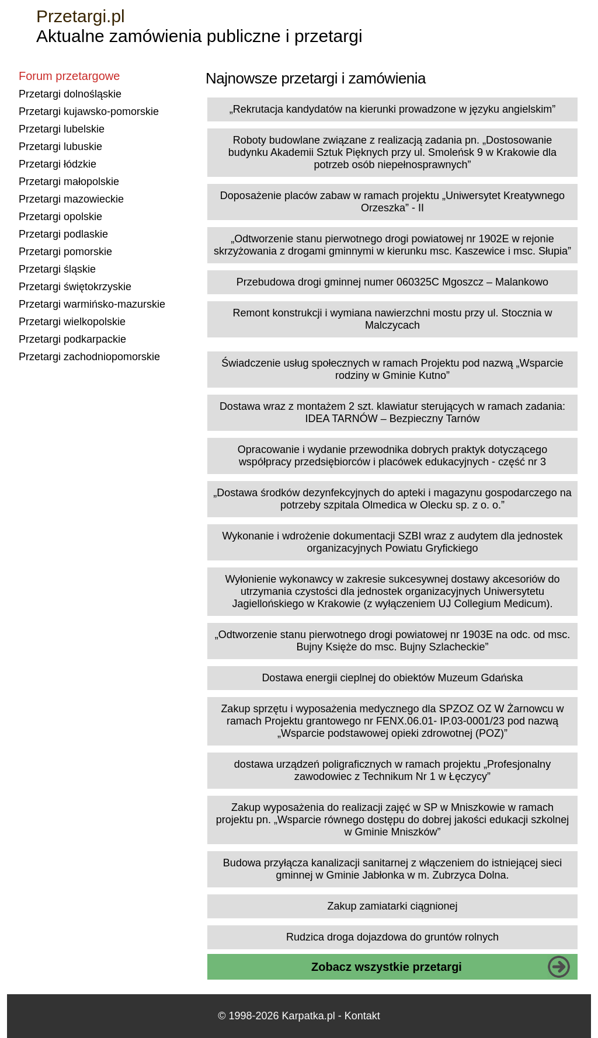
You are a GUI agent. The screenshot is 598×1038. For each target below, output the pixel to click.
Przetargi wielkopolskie (72, 322)
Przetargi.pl (80, 16)
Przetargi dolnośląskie (70, 94)
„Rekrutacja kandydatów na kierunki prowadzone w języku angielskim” (392, 109)
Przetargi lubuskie (60, 146)
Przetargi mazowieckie (71, 199)
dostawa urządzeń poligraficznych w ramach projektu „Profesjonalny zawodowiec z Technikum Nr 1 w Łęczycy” (392, 770)
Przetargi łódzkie (57, 164)
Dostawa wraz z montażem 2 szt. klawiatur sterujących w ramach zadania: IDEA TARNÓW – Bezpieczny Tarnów (392, 412)
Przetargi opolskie (60, 216)
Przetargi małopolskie (69, 181)
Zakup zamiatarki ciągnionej (392, 906)
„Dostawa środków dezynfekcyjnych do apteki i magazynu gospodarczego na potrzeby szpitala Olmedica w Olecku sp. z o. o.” (392, 499)
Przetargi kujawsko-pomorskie (89, 111)
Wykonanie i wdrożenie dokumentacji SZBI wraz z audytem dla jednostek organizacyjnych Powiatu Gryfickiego (392, 542)
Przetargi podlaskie (63, 234)
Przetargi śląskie (57, 269)
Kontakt (362, 1016)
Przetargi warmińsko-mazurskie (92, 304)
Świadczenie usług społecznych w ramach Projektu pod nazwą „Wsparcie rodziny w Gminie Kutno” (392, 369)
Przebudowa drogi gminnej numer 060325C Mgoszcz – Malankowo (392, 282)
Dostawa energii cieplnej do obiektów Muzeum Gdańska (392, 678)
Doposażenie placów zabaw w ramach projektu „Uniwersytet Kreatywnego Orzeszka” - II (392, 202)
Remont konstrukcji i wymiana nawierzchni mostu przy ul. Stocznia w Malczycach (392, 319)
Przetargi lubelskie (62, 129)
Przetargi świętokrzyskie (75, 286)
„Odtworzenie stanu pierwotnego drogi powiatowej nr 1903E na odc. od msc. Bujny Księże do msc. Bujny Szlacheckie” (392, 641)
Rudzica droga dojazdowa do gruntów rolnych (392, 937)
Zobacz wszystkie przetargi (386, 966)
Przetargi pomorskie (65, 251)
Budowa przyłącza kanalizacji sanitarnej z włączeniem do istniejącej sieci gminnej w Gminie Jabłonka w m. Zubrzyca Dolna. (392, 869)
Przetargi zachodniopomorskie (89, 357)
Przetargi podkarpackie (72, 339)
